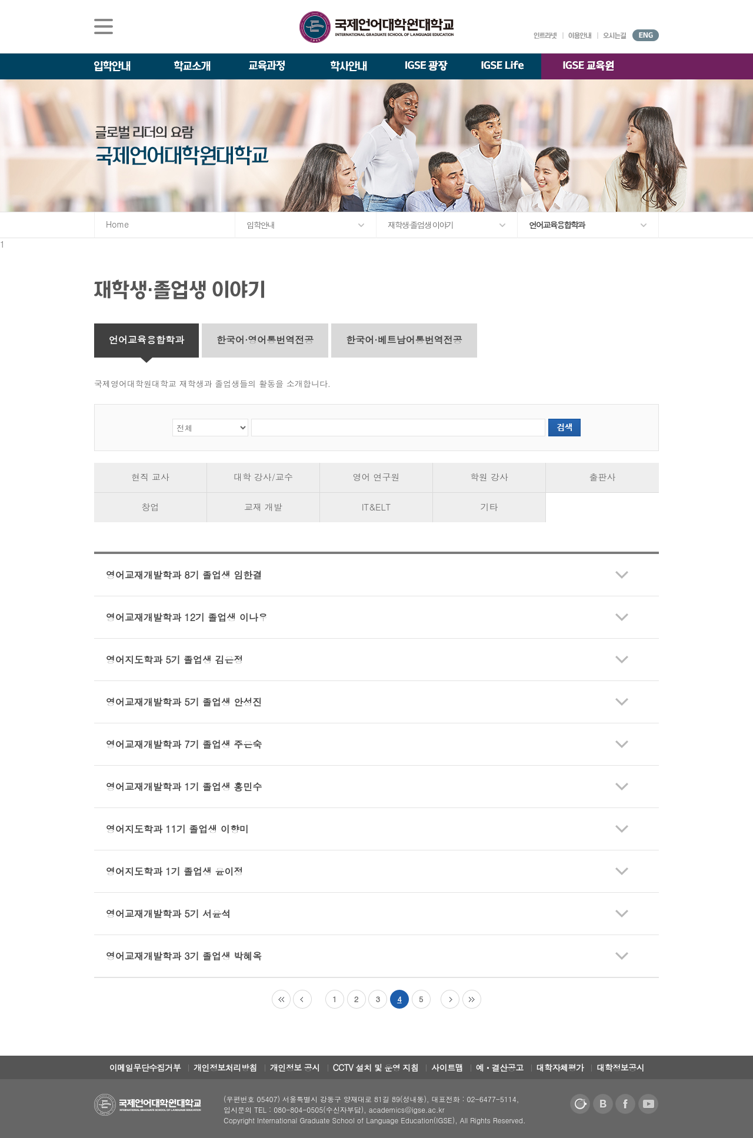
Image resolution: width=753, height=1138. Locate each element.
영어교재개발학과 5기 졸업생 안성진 (184, 702)
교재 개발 (263, 506)
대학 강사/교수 (263, 476)
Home (117, 224)
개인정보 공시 (295, 1067)
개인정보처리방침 (225, 1067)
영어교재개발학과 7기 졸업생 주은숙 (184, 744)
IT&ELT (376, 506)
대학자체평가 (560, 1067)
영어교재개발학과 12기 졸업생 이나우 (187, 617)
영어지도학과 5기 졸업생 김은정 (174, 659)
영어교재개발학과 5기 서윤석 (168, 913)
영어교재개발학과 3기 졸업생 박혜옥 (184, 956)
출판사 (602, 476)
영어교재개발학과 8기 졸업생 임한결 (184, 575)
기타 (489, 506)
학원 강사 (489, 476)
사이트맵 (447, 1067)
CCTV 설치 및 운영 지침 (376, 1067)
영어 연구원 (375, 476)
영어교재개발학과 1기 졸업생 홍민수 (184, 786)
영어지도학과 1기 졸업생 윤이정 (174, 871)
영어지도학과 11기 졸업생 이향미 (177, 829)
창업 (150, 506)
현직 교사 (150, 476)
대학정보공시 (620, 1067)
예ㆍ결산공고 (500, 1067)
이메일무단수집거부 (145, 1067)
